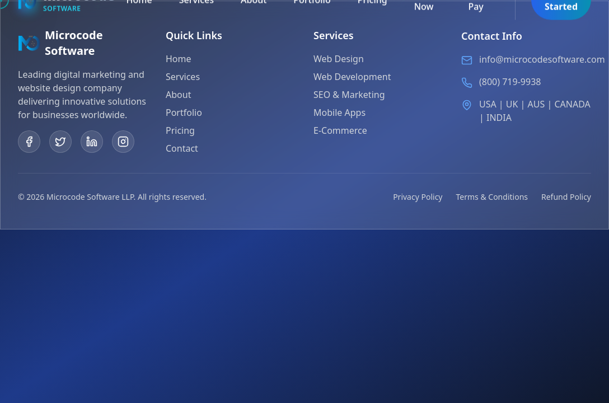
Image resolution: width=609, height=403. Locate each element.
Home (178, 59)
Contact (182, 148)
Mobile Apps (339, 113)
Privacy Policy (417, 196)
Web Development (352, 78)
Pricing (180, 130)
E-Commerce (340, 131)
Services (183, 77)
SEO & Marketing (349, 96)
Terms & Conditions (492, 196)
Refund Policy (566, 196)
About (178, 94)
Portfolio (184, 112)
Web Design (338, 60)
